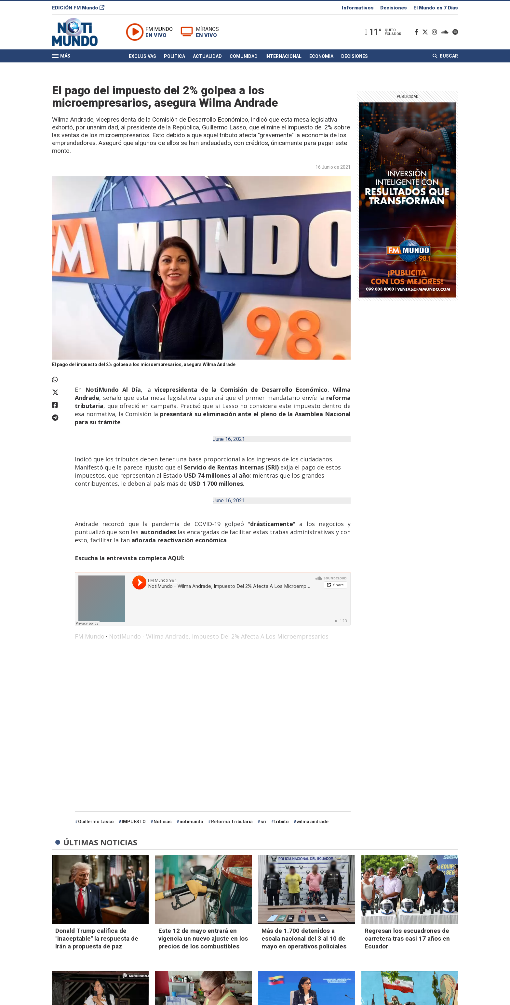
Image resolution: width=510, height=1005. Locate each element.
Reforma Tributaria (232, 821)
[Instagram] (436, 32)
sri (263, 821)
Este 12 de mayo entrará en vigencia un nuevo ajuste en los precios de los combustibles (203, 938)
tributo (281, 821)
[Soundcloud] (446, 32)
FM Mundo (89, 636)
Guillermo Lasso (96, 821)
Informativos (358, 8)
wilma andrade (313, 821)
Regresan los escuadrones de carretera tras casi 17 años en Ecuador (407, 938)
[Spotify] (455, 32)
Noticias (163, 821)
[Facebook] (418, 32)
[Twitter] (426, 32)
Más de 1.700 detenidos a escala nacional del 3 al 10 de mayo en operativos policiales (304, 938)
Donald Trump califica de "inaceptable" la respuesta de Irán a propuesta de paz (96, 938)
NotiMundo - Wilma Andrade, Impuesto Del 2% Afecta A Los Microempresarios (219, 636)
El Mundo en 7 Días (435, 8)
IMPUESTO (134, 821)
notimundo (191, 821)
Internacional (283, 56)
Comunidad (244, 56)
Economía (321, 56)
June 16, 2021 (229, 439)
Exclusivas (142, 56)
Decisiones (393, 8)
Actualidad (207, 56)
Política (174, 56)
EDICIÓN (78, 8)
